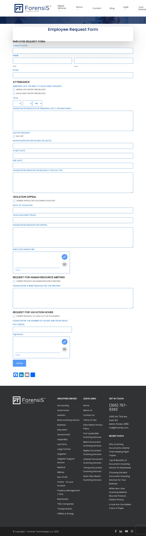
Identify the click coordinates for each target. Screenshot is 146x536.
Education (62, 429)
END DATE (17, 160)
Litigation (61, 454)
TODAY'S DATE (20, 45)
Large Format (64, 449)
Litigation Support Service (66, 460)
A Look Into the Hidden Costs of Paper (120, 506)
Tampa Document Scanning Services (92, 469)
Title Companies (65, 503)
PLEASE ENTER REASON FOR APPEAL (30, 224)
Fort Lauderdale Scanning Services (92, 435)
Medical (61, 467)
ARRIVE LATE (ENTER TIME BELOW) (29, 89)
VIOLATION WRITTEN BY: (24, 215)
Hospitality (62, 439)
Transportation (64, 508)
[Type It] (64, 264)
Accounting (63, 405)
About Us (87, 410)
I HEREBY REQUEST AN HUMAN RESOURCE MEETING (36, 281)
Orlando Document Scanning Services (93, 461)
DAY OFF (18, 136)
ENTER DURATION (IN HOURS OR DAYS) (32, 140)
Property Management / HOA (68, 492)
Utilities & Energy (65, 513)
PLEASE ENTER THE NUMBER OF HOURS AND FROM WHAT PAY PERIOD (40, 322)
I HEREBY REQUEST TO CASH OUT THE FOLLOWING (36, 316)
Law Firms (62, 444)
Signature (18, 334)
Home (86, 405)
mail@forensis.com (118, 427)
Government (63, 434)
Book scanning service (68, 420)
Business (61, 424)
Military (60, 472)
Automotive (63, 410)
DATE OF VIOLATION (23, 205)
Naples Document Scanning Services (92, 452)
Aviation (61, 415)
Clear (17, 270)
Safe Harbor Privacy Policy (93, 426)
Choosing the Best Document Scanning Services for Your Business (119, 478)
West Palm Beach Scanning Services (92, 478)
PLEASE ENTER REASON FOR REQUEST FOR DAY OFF (38, 170)
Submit (19, 363)
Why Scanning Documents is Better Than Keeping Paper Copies (119, 450)
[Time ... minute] (27, 103)
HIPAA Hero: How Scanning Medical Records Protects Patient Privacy (118, 494)
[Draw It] (64, 257)
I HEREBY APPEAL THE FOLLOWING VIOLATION (34, 201)
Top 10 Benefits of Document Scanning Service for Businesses (120, 464)
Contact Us (89, 415)
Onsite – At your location (65, 484)
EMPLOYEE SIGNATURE (24, 249)
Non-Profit (62, 477)
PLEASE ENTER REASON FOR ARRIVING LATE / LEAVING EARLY (42, 108)
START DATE (19, 150)
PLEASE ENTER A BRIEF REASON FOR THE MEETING (36, 285)
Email (15, 69)
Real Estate (62, 499)
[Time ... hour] (17, 103)
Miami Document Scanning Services (92, 444)
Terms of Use (90, 420)
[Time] (37, 103)
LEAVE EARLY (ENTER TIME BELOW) (29, 93)
